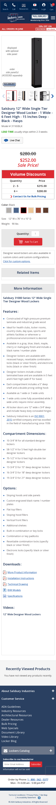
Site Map (43, 795)
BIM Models (14, 590)
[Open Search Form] (5, 7)
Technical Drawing (18, 584)
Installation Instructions (21, 578)
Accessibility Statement (26, 797)
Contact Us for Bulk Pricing (29, 196)
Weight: (5, 223)
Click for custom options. (16, 261)
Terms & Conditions (17, 795)
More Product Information (22, 572)
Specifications (15, 596)
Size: (3, 218)
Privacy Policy (32, 795)
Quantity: (23, 233)
